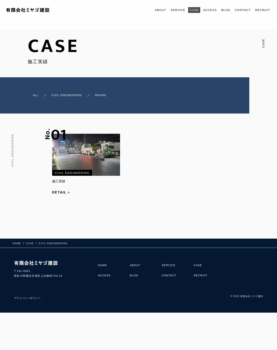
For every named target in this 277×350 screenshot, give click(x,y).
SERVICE (178, 10)
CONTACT (243, 10)
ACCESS (210, 10)
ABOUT (160, 10)
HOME (102, 263)
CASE (194, 10)
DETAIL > (61, 191)
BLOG (225, 10)
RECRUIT (262, 10)
